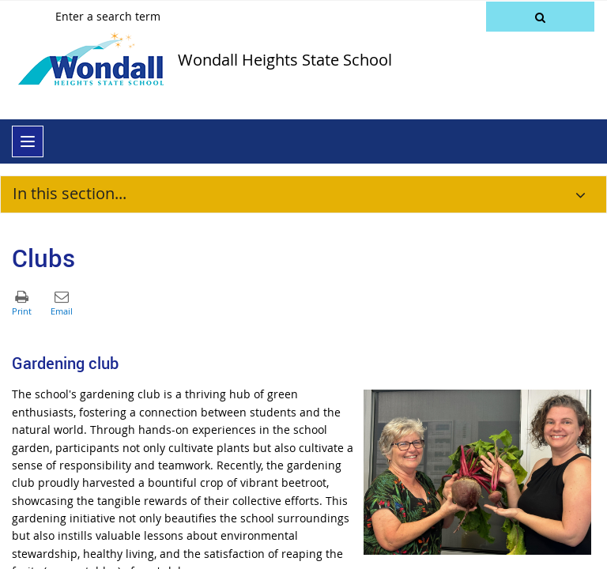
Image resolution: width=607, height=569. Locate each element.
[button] (540, 16)
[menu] (27, 141)
